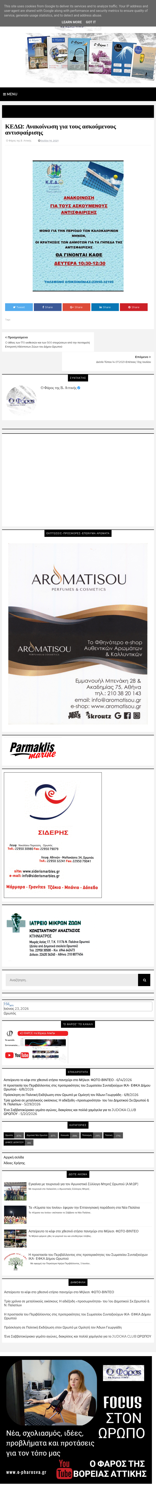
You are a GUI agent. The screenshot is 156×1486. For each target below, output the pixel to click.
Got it (91, 22)
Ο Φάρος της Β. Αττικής (58, 368)
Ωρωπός (10, 994)
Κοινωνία (65, 1115)
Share (47, 307)
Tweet (19, 307)
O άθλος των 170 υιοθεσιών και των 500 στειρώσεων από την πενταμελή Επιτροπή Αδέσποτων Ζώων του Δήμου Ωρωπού (36, 347)
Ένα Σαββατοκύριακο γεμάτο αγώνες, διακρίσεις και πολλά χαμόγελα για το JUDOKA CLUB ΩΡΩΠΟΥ (77, 1317)
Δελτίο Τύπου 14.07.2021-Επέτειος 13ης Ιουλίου (123, 342)
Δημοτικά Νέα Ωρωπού (37, 1115)
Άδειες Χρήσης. (14, 1143)
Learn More (72, 22)
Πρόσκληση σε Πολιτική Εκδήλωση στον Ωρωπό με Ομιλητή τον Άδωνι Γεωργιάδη (62, 1075)
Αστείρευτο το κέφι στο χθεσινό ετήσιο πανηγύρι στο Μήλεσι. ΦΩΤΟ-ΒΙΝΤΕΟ (59, 1060)
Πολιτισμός (87, 1115)
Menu (10, 94)
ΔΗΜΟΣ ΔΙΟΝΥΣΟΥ (14, 1122)
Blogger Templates (99, 1479)
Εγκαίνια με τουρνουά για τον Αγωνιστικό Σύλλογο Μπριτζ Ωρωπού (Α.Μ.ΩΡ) (83, 1164)
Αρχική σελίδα (14, 1138)
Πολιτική (109, 1115)
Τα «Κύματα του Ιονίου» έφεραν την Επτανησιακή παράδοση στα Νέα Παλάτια (84, 1188)
